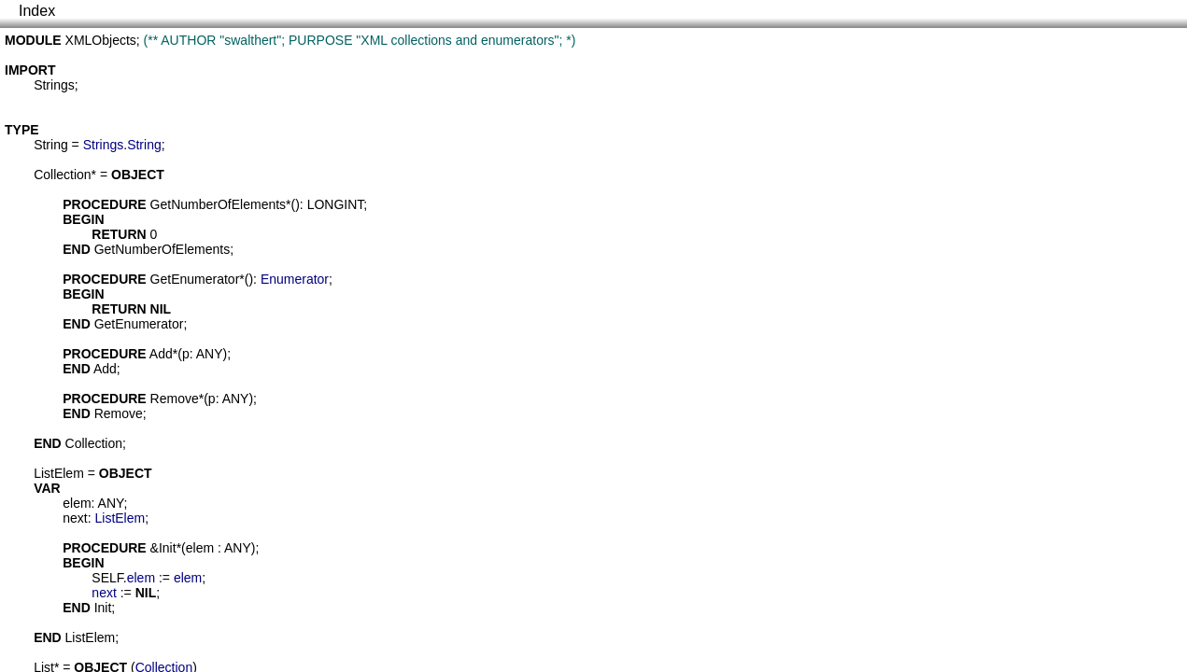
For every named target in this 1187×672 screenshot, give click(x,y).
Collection (62, 174)
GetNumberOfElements (218, 204)
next (75, 518)
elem (77, 503)
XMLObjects (100, 40)
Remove (174, 398)
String (51, 144)
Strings (54, 84)
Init (168, 547)
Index (37, 11)
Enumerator (295, 279)
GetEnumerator (195, 279)
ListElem (59, 473)
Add (161, 353)
